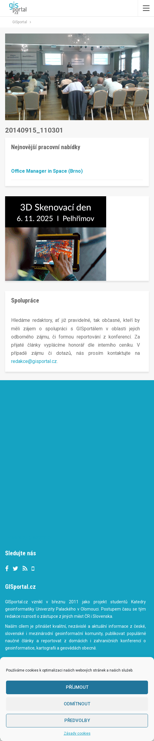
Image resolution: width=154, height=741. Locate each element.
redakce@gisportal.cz (34, 361)
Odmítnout (77, 704)
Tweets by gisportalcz (28, 537)
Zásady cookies (77, 733)
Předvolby (77, 720)
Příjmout (77, 687)
